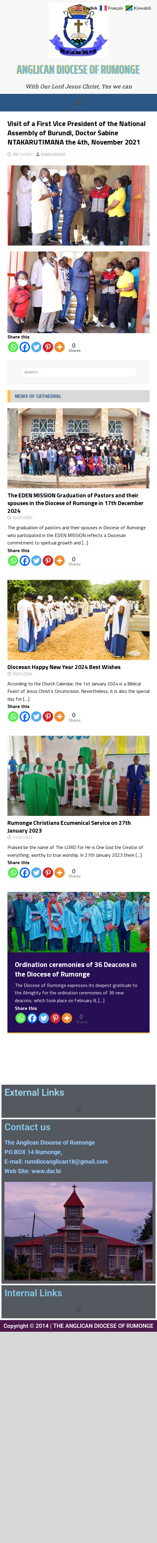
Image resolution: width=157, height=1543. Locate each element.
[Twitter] (36, 347)
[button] (78, 102)
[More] (59, 347)
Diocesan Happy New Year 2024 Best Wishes (63, 666)
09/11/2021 (22, 154)
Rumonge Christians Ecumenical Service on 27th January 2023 (69, 826)
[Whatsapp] (13, 347)
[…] (85, 542)
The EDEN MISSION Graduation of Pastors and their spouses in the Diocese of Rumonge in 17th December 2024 (75, 502)
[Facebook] (25, 347)
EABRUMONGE (53, 154)
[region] (78, 292)
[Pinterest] (48, 347)
